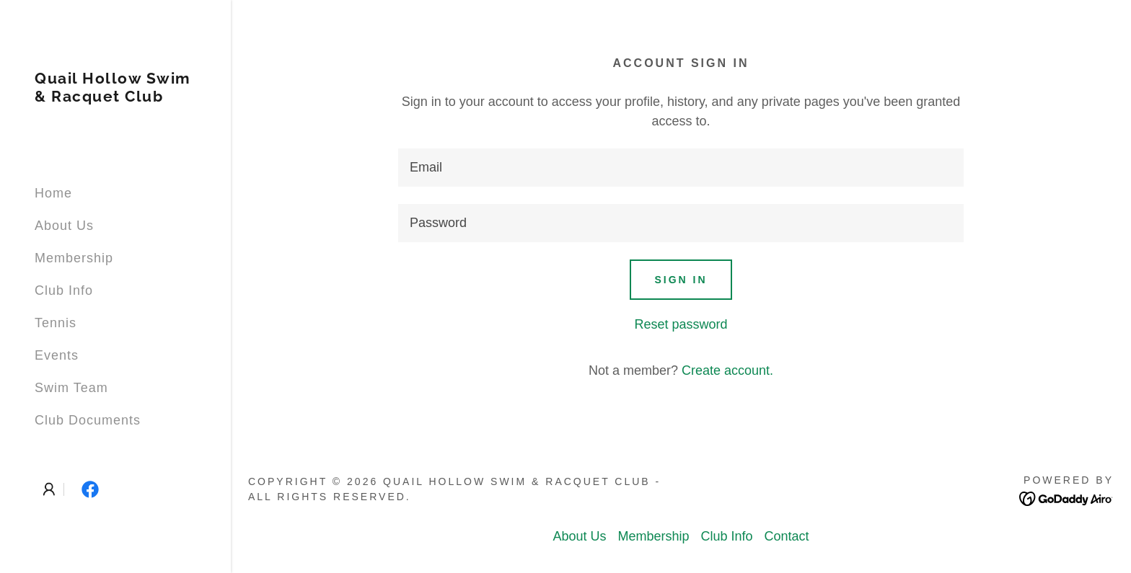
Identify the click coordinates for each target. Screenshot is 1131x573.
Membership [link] (74, 258)
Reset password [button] (680, 324)
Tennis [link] (55, 323)
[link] (115, 97)
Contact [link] (787, 536)
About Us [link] (64, 225)
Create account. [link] (727, 370)
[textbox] (681, 167)
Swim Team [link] (71, 388)
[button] (49, 489)
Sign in (680, 279)
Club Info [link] (64, 290)
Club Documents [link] (88, 420)
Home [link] (53, 193)
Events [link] (57, 355)
